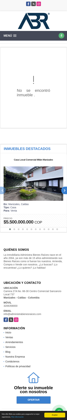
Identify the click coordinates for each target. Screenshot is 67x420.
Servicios (10, 347)
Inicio (8, 332)
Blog (7, 351)
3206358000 (11, 305)
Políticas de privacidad (17, 366)
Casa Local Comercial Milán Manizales (33, 159)
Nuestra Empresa (15, 356)
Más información (17, 417)
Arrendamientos (14, 342)
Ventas (9, 337)
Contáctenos (12, 361)
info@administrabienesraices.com (22, 314)
